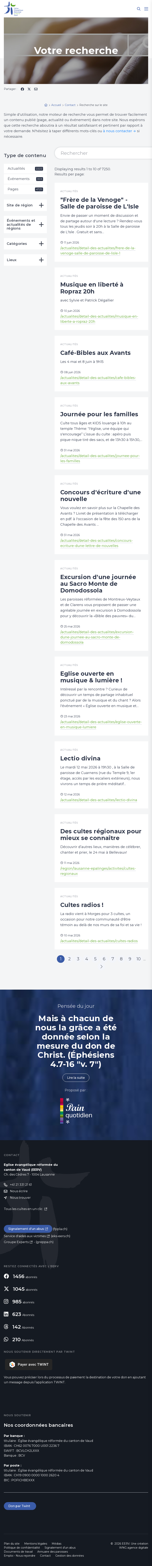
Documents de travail (18, 1551)
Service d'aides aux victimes (25, 1236)
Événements (25, 179)
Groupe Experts (16, 1242)
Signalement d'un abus (26, 1229)
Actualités (25, 168)
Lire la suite (76, 1078)
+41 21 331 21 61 (21, 1184)
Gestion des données (69, 1555)
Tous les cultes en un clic (23, 1209)
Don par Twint (20, 1506)
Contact (45, 1555)
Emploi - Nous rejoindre (19, 1555)
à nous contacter (117, 131)
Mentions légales (35, 1543)
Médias (56, 1543)
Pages (25, 189)
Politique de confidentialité (22, 1547)
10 (138, 958)
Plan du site (12, 1543)
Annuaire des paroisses (52, 1551)
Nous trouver (20, 1197)
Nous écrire (19, 1191)
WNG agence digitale (133, 1547)
